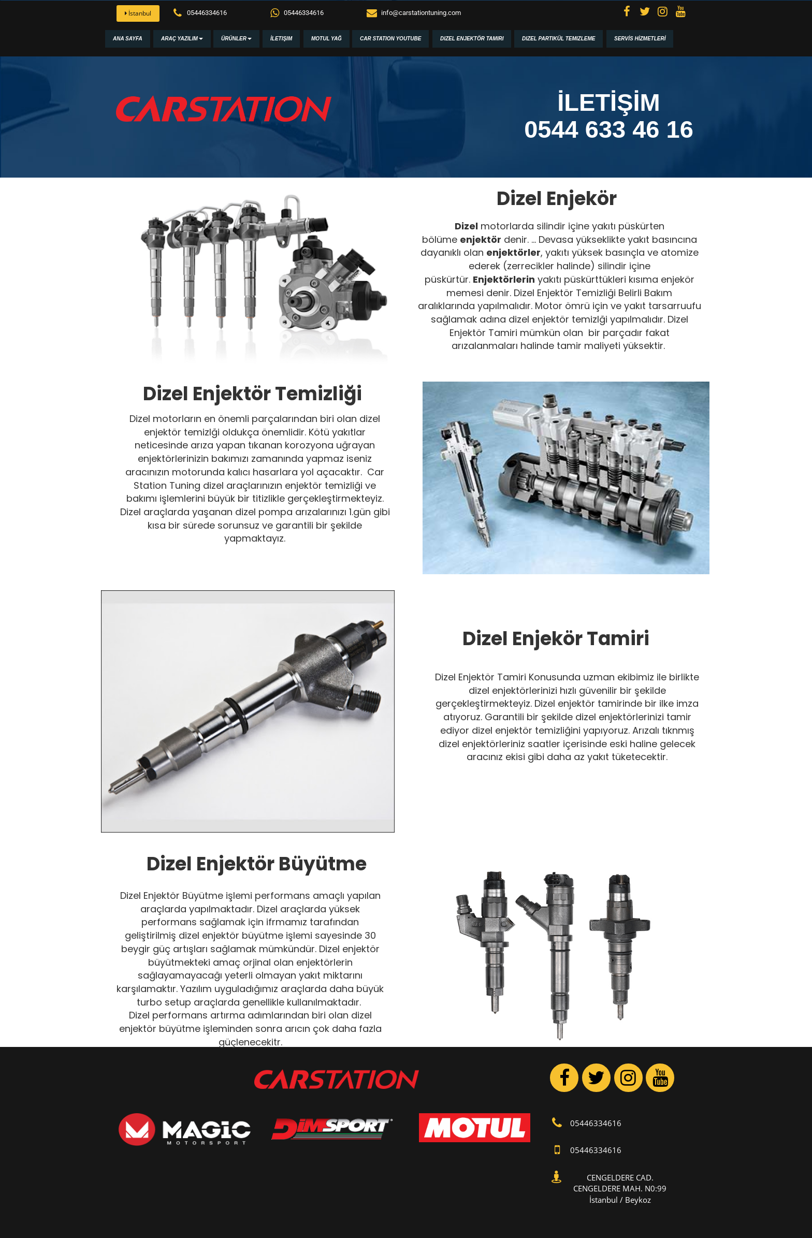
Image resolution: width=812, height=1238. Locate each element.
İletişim (281, 38)
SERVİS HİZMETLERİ (639, 38)
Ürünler (236, 38)
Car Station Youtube (390, 38)
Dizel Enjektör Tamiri (471, 38)
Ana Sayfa (127, 38)
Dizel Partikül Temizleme (558, 38)
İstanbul (138, 13)
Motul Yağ (326, 38)
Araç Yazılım (182, 38)
